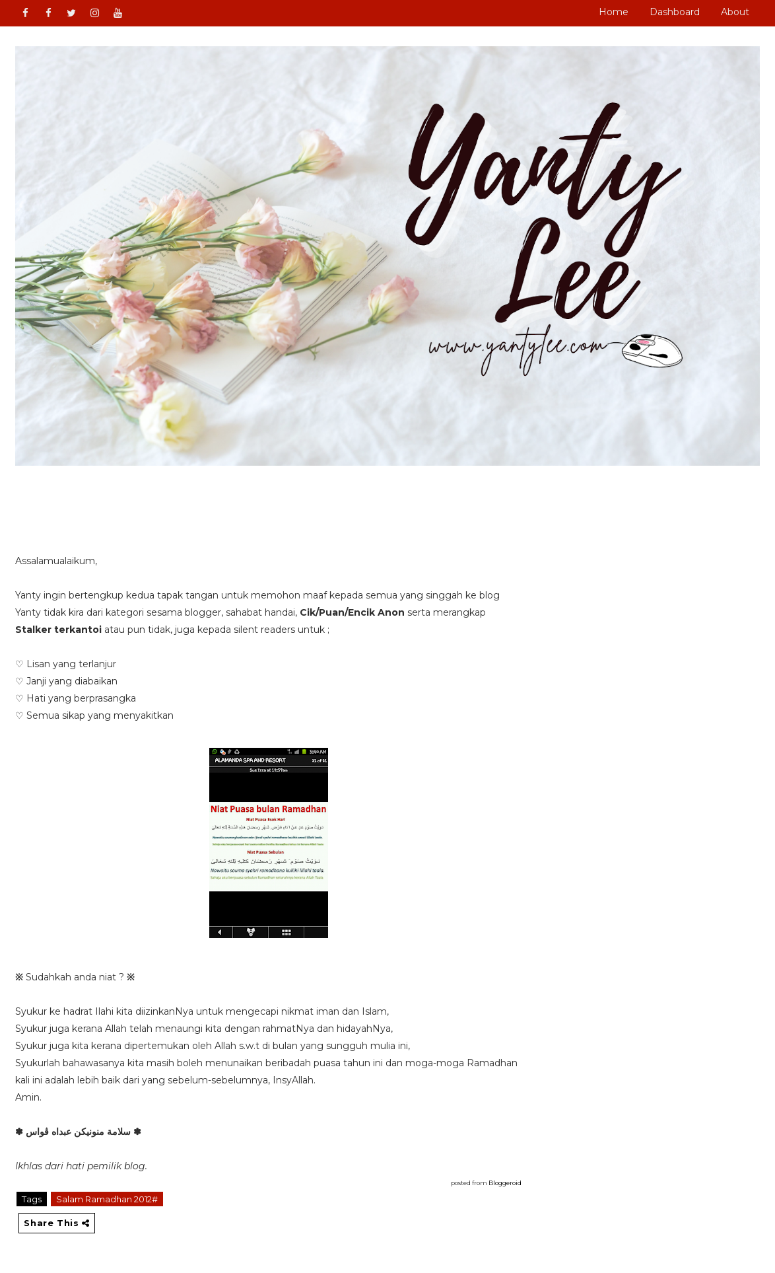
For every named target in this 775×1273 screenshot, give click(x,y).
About (735, 12)
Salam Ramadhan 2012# (107, 1199)
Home (613, 12)
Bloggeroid (505, 1182)
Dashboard (675, 12)
